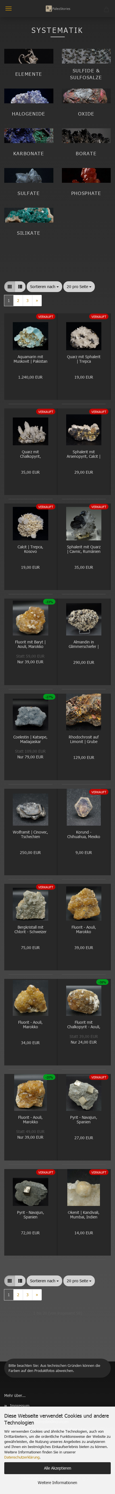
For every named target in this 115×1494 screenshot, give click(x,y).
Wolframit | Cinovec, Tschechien (30, 835)
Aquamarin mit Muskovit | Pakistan (30, 359)
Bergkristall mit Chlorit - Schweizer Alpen (30, 930)
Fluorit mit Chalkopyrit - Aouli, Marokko (83, 1025)
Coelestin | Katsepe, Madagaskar (30, 739)
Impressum (20, 1405)
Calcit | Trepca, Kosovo (30, 549)
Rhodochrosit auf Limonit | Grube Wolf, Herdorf (84, 740)
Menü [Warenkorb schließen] (8, 8)
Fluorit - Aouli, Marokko (84, 930)
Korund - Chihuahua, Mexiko (83, 835)
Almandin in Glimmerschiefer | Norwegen (84, 645)
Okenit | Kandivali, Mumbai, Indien (83, 1215)
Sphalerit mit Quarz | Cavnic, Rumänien (84, 549)
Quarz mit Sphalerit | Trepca (84, 359)
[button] (9, 286)
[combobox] (44, 286)
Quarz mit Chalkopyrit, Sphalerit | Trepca (30, 454)
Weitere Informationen (57, 1482)
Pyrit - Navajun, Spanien (83, 1120)
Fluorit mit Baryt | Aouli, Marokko (30, 644)
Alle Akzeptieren (57, 1468)
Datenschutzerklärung (21, 1457)
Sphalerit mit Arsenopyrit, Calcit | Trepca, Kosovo (84, 454)
